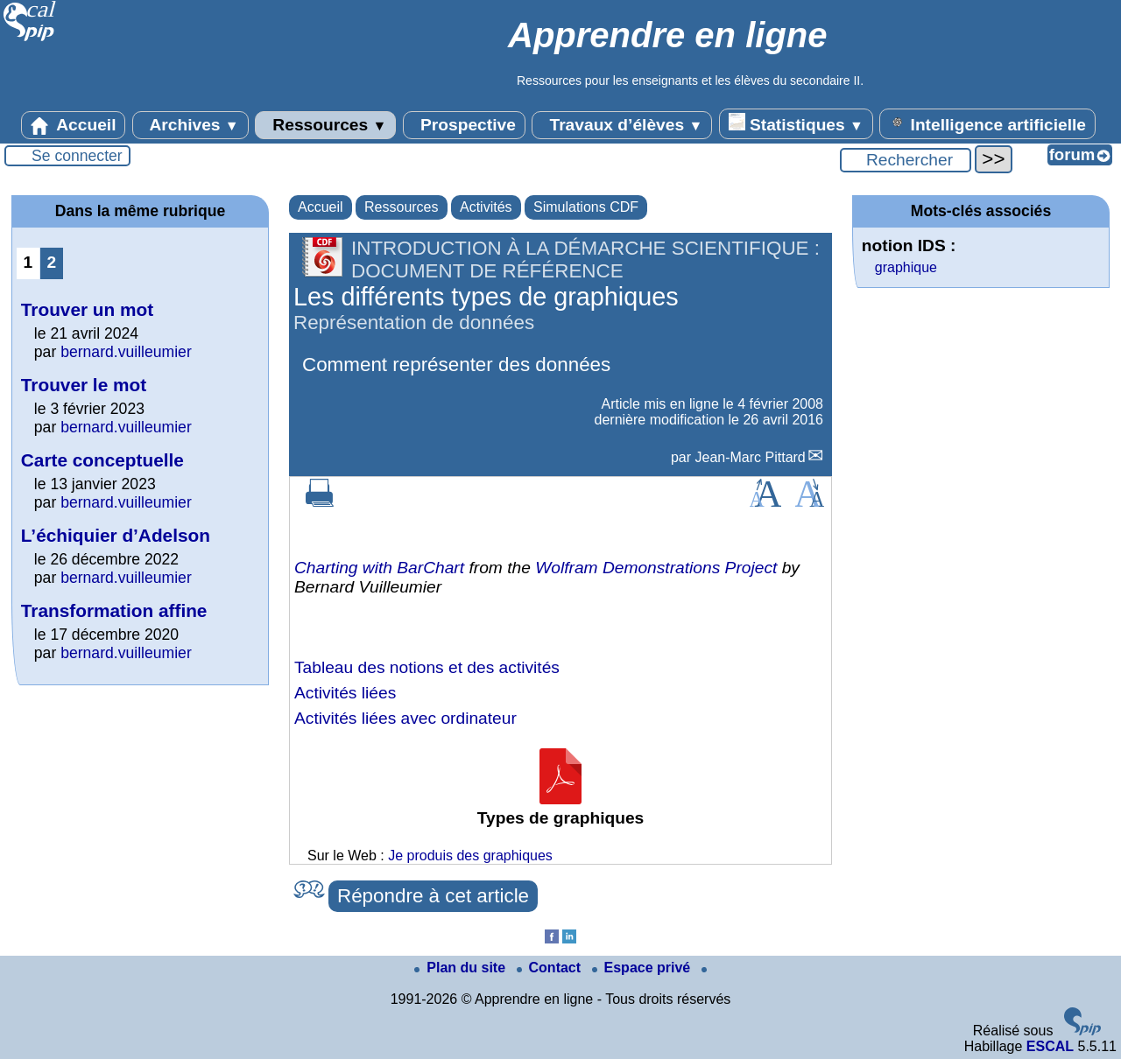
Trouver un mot (87, 309)
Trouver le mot (83, 385)
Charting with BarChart (379, 567)
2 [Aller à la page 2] (52, 262)
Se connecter (77, 156)
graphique (906, 267)
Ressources (325, 125)
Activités (486, 207)
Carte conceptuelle (102, 460)
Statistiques (796, 123)
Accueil (73, 125)
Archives (190, 125)
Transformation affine (114, 610)
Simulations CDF (585, 207)
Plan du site (461, 967)
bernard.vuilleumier (126, 352)
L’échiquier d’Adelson (115, 535)
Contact (551, 967)
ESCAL (1050, 1046)
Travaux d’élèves (621, 125)
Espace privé (643, 967)
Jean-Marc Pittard (750, 457)
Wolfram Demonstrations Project (656, 567)
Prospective (464, 125)
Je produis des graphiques (470, 855)
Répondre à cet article (433, 896)
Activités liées (345, 693)
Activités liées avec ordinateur (405, 718)
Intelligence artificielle (987, 123)
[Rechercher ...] (905, 160)
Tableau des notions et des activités (427, 667)
